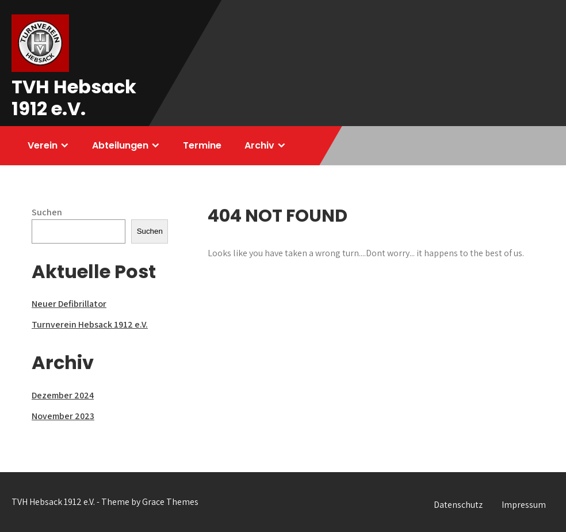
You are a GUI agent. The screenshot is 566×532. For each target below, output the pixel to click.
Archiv (259, 145)
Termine (202, 145)
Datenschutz (458, 505)
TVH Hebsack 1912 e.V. (74, 97)
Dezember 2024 (63, 395)
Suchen (47, 212)
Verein (43, 145)
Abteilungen (120, 145)
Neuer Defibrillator (69, 304)
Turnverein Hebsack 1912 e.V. (90, 324)
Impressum (524, 505)
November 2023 (63, 416)
